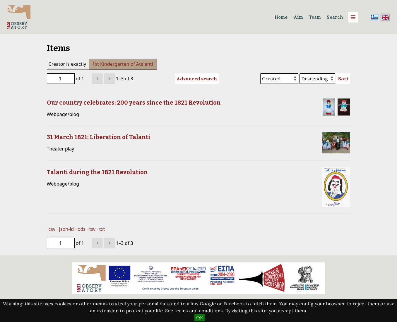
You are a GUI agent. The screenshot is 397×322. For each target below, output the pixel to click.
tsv (92, 229)
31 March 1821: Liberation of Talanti (98, 137)
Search (335, 17)
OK (199, 318)
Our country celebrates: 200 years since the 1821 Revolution (134, 102)
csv (52, 229)
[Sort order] (317, 78)
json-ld (66, 229)
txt (102, 229)
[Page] (61, 78)
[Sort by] (279, 78)
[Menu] (353, 17)
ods (81, 229)
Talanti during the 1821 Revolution (97, 172)
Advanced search (197, 79)
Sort (343, 79)
